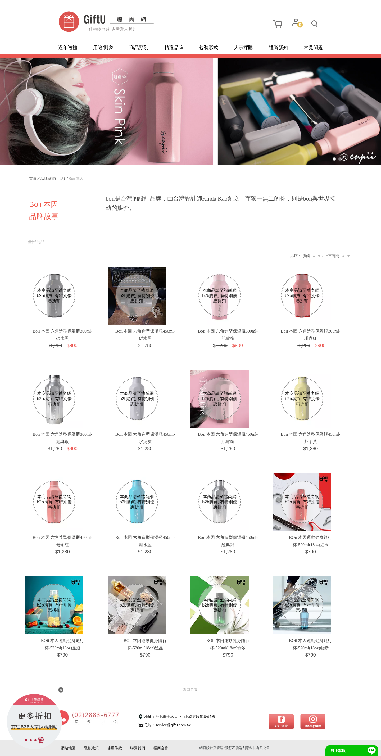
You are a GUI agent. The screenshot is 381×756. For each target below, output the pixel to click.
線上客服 (338, 751)
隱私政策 (91, 748)
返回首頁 (190, 689)
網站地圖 (68, 748)
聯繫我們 (137, 748)
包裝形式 (208, 47)
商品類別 (138, 47)
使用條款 (114, 748)
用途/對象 (103, 47)
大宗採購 (243, 47)
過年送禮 (67, 47)
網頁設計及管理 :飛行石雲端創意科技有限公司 (234, 748)
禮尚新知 (278, 47)
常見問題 (313, 47)
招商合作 (160, 748)
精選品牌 (173, 47)
